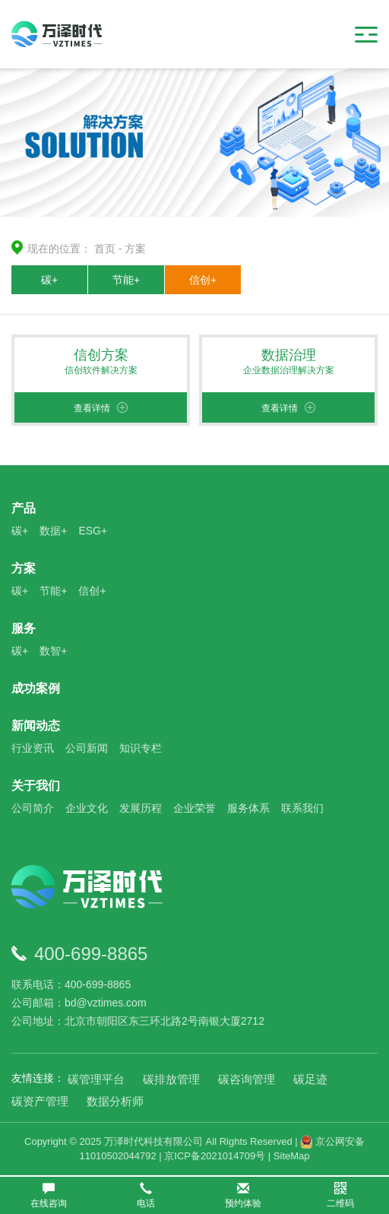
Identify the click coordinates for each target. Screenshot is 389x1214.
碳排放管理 (171, 1079)
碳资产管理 (39, 1101)
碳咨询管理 (246, 1079)
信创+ (203, 280)
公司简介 (32, 808)
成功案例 (35, 688)
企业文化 (86, 808)
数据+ (53, 531)
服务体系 (248, 808)
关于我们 (35, 785)
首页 (104, 248)
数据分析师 (115, 1101)
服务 (23, 628)
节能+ (126, 280)
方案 (135, 248)
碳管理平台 (96, 1079)
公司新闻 (86, 748)
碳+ (49, 280)
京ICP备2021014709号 (214, 1156)
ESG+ (92, 531)
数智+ (53, 651)
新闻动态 (35, 725)
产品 (23, 508)
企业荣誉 (194, 808)
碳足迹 (310, 1079)
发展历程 (140, 808)
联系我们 (302, 808)
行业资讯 (32, 748)
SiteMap (292, 1156)
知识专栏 (140, 748)
